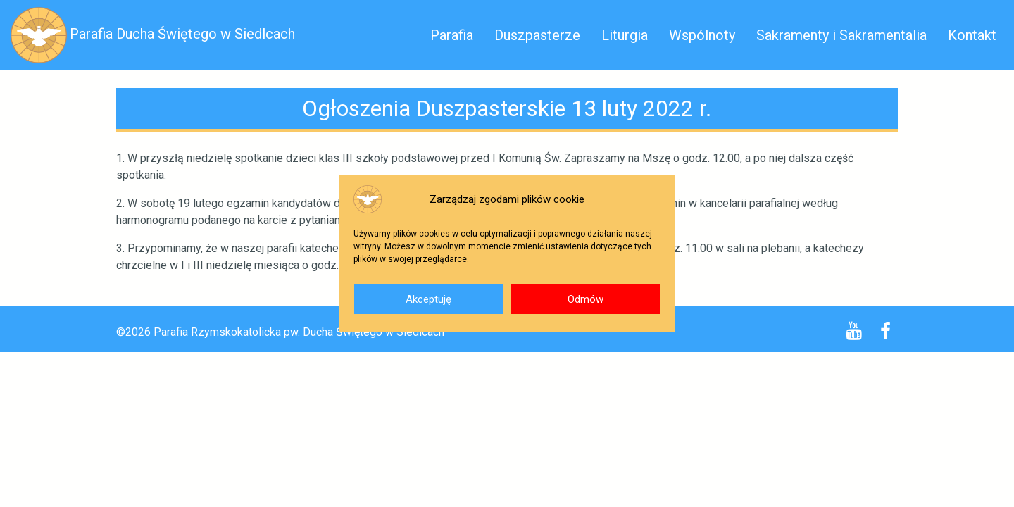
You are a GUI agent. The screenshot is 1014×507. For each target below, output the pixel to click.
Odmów (585, 299)
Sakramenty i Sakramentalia (841, 35)
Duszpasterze (537, 35)
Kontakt (972, 35)
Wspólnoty (702, 35)
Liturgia (624, 35)
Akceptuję (428, 299)
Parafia (451, 35)
